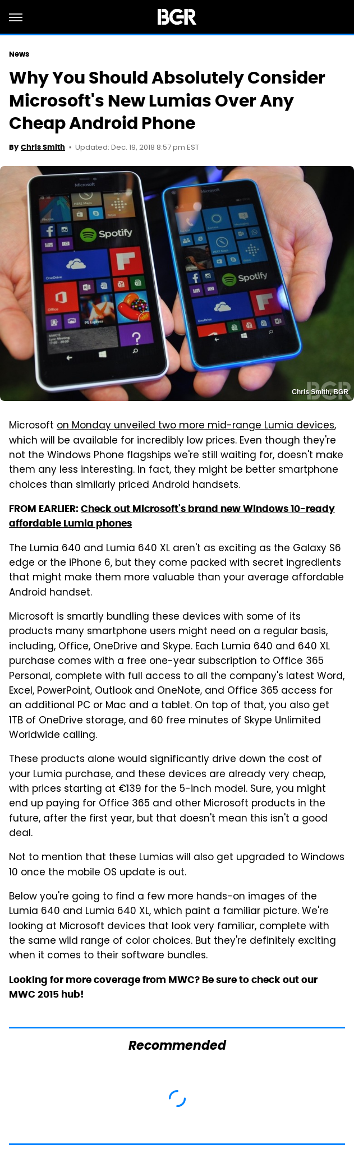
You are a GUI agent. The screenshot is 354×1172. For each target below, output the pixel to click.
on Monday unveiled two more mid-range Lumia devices (195, 426)
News (19, 54)
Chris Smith (43, 147)
